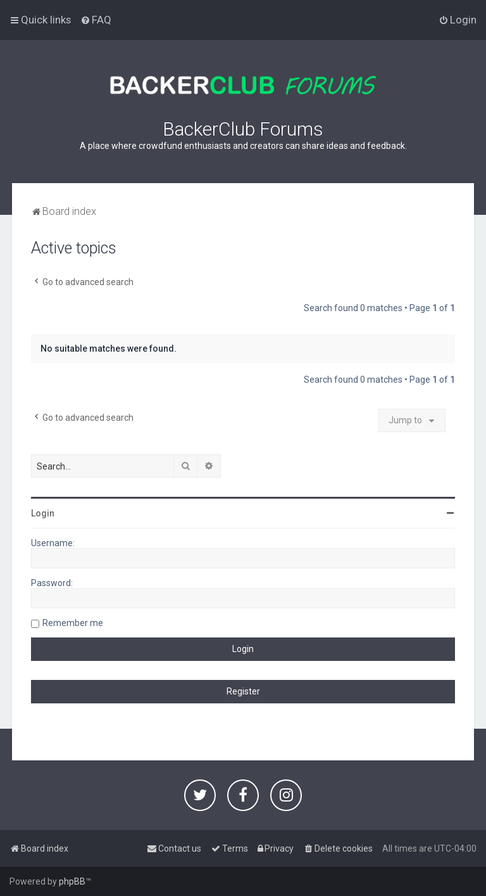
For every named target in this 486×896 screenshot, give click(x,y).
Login (42, 513)
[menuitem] (95, 20)
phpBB (72, 881)
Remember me (72, 623)
